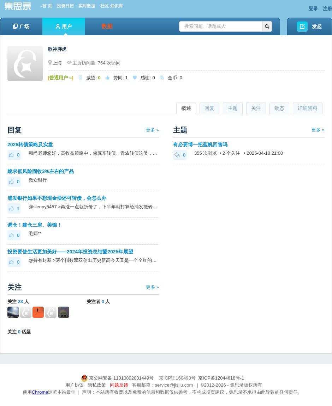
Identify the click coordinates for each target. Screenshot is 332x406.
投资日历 (65, 6)
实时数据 (86, 6)
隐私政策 (97, 385)
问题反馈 (119, 385)
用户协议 (74, 385)
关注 (256, 108)
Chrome (40, 392)
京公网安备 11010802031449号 (118, 378)
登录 (313, 8)
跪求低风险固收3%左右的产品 (40, 171)
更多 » (152, 130)
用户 (64, 29)
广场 (21, 26)
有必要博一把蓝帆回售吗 (200, 144)
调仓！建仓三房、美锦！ (34, 225)
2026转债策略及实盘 (30, 144)
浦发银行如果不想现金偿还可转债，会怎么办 (56, 198)
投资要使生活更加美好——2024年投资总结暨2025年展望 (70, 251)
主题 (233, 108)
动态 (279, 108)
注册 (327, 8)
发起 (317, 26)
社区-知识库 (111, 6)
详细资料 (308, 108)
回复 (209, 108)
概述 (186, 108)
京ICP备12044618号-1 (221, 378)
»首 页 (46, 6)
